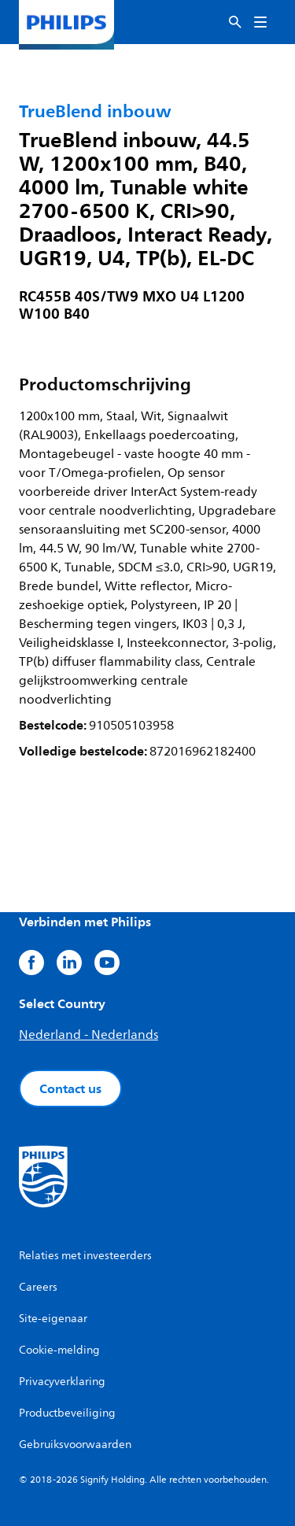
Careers (38, 1287)
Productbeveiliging (67, 1413)
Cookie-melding (59, 1350)
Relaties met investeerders (85, 1256)
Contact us (70, 1088)
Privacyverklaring (62, 1382)
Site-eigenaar (53, 1319)
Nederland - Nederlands (88, 1035)
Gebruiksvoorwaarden (75, 1444)
